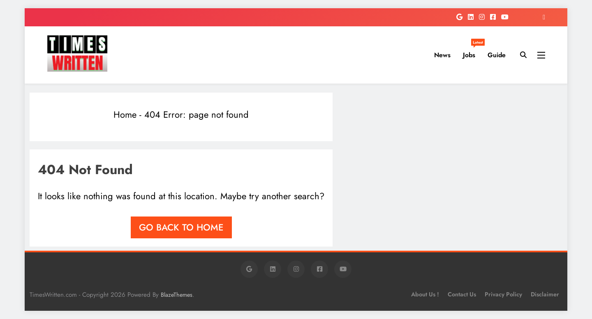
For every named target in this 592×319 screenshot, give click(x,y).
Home (124, 114)
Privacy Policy (503, 294)
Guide (497, 55)
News (442, 55)
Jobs (472, 52)
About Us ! (425, 294)
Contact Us (462, 294)
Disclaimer (545, 294)
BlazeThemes (176, 295)
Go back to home (181, 227)
